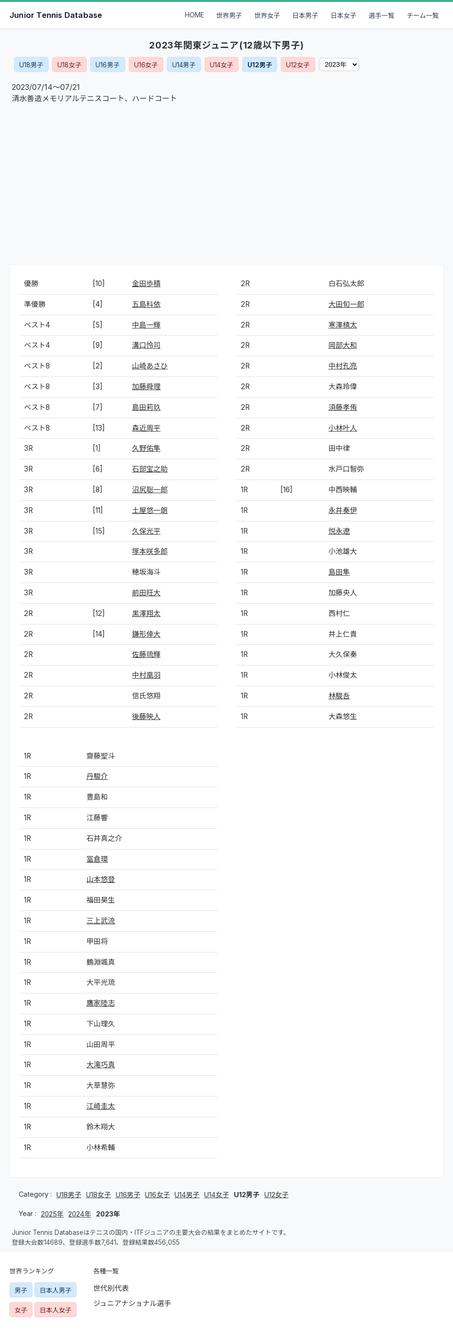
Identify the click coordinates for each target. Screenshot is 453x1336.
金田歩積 (146, 283)
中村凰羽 (146, 675)
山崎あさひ (150, 365)
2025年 (52, 1214)
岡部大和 (342, 345)
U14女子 (221, 65)
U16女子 (146, 65)
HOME (194, 15)
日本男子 (305, 15)
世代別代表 (111, 1288)
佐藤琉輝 (146, 654)
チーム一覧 (423, 15)
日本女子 (344, 15)
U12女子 (298, 65)
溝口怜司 (146, 345)
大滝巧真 (101, 1064)
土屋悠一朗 (150, 510)
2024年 (79, 1214)
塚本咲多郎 (150, 551)
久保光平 (146, 531)
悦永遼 (339, 531)
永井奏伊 (342, 510)
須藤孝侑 (342, 407)
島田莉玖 (146, 407)
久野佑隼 (146, 448)
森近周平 (146, 428)
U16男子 (107, 65)
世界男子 (229, 15)
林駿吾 (339, 695)
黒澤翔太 (146, 613)
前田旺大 (146, 592)
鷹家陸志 (101, 1003)
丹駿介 (97, 776)
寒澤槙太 (342, 324)
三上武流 (101, 920)
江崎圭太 (101, 1106)
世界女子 (267, 15)
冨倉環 (97, 859)
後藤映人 (146, 716)
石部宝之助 (150, 468)
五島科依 (146, 304)
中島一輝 (146, 324)
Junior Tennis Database (55, 15)
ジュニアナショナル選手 (132, 1303)
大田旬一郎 (346, 304)
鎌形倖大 (146, 634)
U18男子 (31, 65)
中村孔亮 (342, 365)
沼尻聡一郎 (150, 489)
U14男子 (184, 65)
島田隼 (339, 572)
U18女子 (69, 65)
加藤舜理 (146, 386)
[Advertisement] (226, 184)
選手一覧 (382, 15)
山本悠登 (101, 879)
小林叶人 (342, 428)
